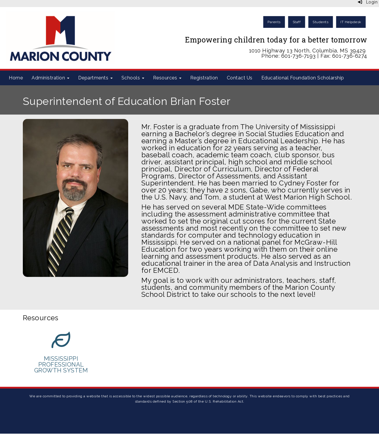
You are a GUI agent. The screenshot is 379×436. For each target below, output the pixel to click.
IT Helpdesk (350, 22)
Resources (167, 78)
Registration (204, 78)
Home (16, 78)
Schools (132, 78)
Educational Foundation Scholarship (302, 78)
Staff (297, 22)
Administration (50, 78)
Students (320, 22)
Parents (274, 22)
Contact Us (240, 78)
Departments (95, 78)
